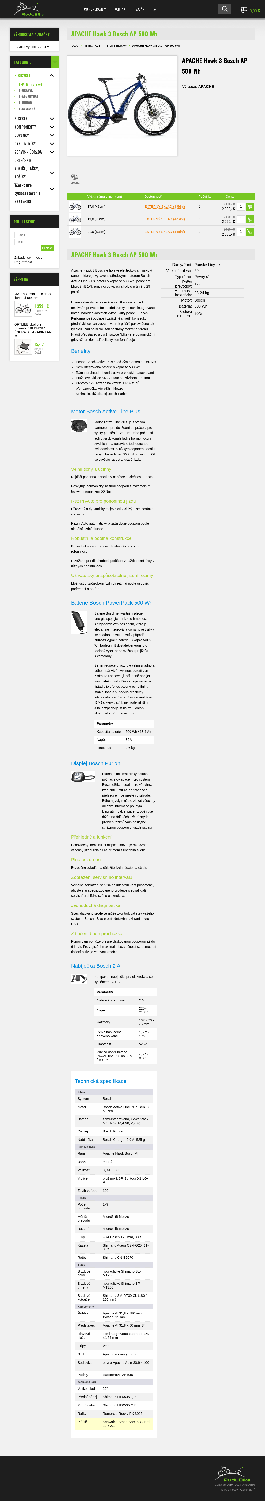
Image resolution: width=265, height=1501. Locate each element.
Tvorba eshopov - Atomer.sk (237, 1489)
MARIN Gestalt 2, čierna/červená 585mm (32, 296)
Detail (38, 314)
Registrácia (23, 262)
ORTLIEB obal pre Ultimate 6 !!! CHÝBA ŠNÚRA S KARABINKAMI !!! (33, 330)
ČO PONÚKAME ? (95, 9)
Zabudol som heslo (28, 257)
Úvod (75, 45)
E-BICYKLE (92, 45)
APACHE (206, 87)
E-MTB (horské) (116, 45)
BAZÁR (139, 9)
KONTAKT (121, 9)
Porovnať (74, 178)
